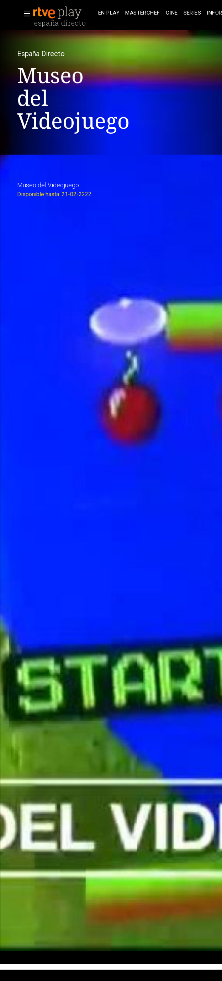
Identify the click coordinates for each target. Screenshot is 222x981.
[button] (25, 13)
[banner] (64, 13)
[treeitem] (109, 13)
